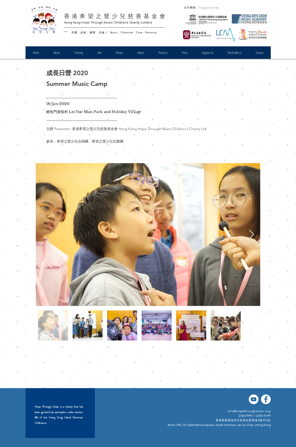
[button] (56, 52)
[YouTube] (253, 399)
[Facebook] (266, 399)
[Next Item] (251, 235)
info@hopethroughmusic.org (249, 411)
